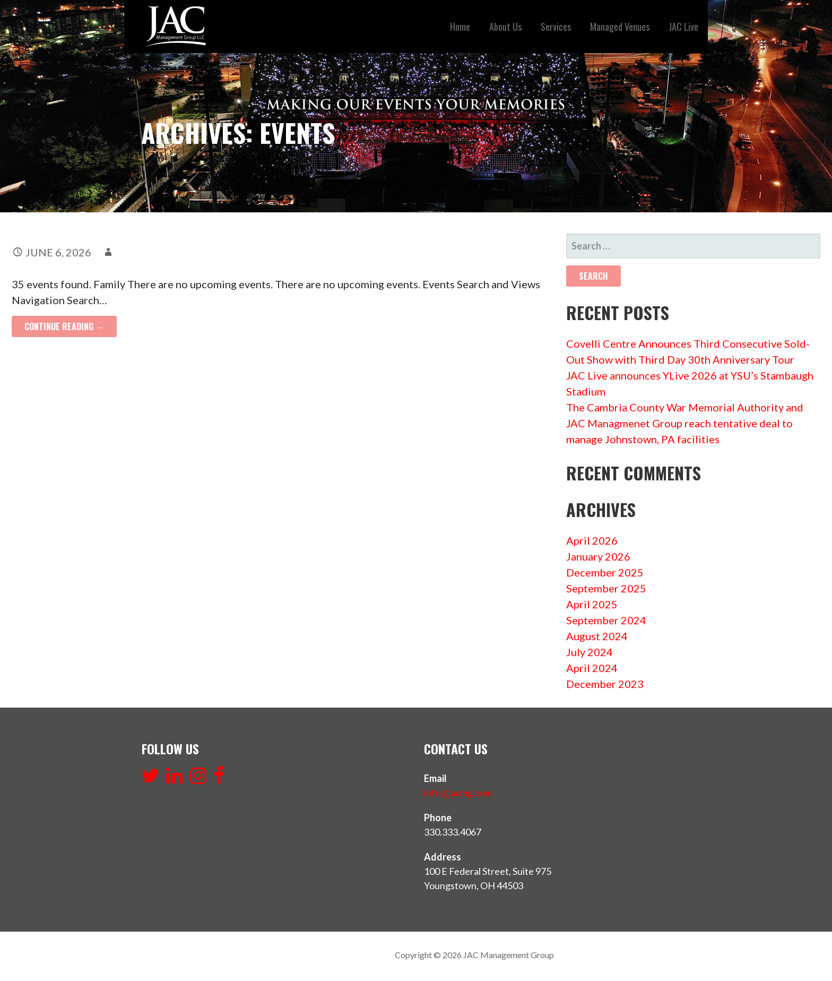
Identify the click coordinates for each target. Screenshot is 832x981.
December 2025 (605, 572)
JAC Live (683, 26)
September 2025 (606, 588)
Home (460, 26)
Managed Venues (619, 26)
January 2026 (598, 556)
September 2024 (606, 620)
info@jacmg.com (458, 792)
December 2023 (605, 683)
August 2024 (597, 636)
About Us (505, 26)
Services (556, 26)
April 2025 (592, 604)
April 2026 (592, 540)
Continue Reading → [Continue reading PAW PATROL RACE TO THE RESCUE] (64, 326)
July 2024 (589, 652)
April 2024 (592, 667)
